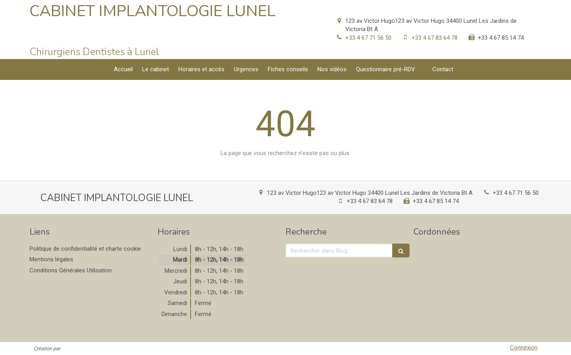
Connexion (524, 347)
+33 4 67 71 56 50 (368, 37)
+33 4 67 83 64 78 (435, 37)
